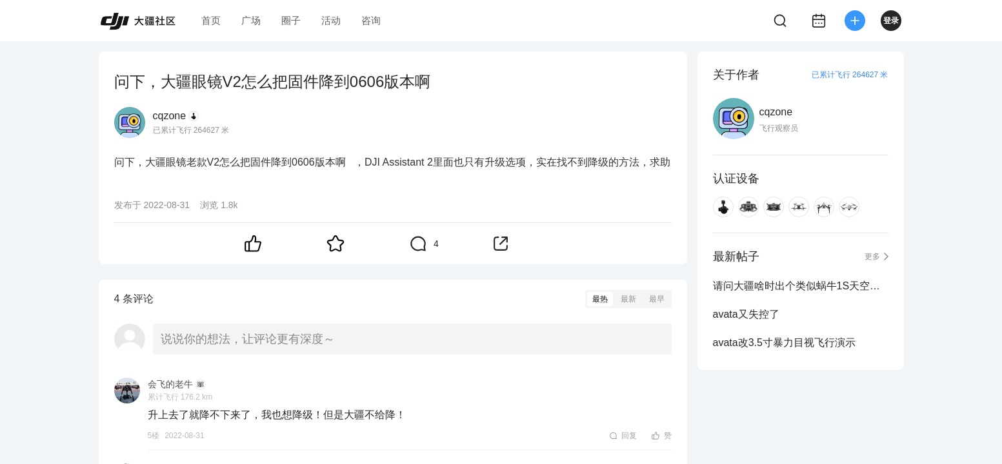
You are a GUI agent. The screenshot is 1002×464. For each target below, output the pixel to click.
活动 (331, 20)
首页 (211, 20)
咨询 (371, 20)
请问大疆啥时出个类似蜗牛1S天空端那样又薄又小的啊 (800, 285)
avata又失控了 (746, 314)
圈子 (291, 20)
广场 (251, 20)
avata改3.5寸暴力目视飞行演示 (784, 342)
